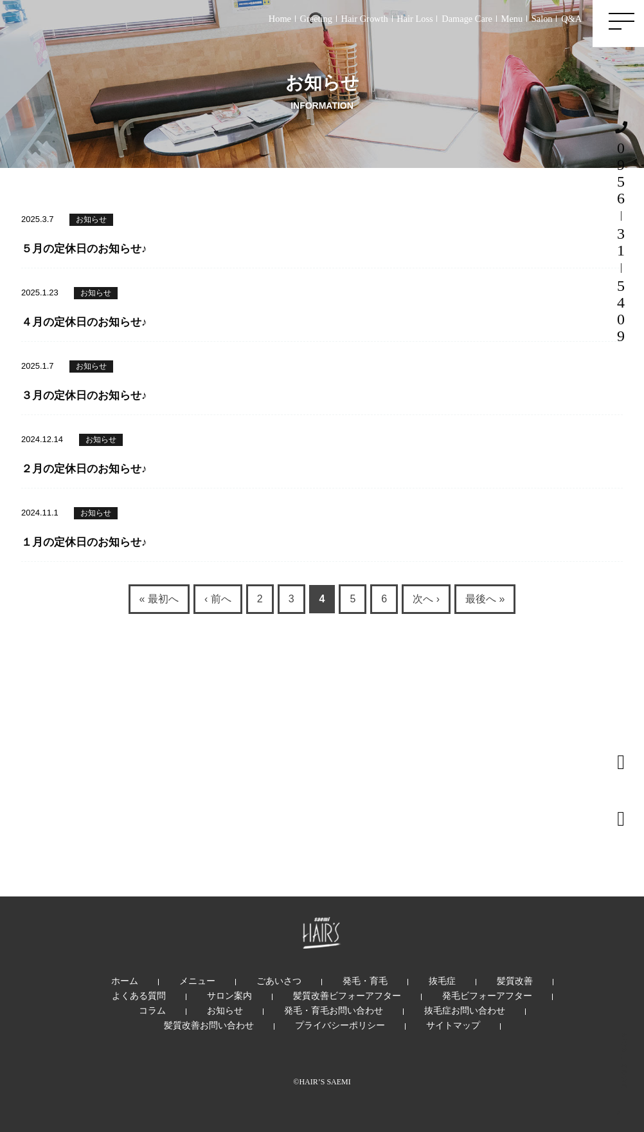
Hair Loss (415, 19)
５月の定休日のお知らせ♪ (84, 249)
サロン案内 (229, 995)
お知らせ (91, 219)
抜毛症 (442, 981)
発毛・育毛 (365, 981)
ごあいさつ (278, 981)
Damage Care (467, 19)
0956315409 (621, 232)
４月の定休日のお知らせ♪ (84, 322)
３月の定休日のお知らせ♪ (84, 395)
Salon (542, 19)
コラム (152, 1010)
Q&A (571, 19)
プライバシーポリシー (340, 1025)
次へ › (426, 598)
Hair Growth (364, 19)
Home (280, 19)
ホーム (124, 981)
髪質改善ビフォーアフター (347, 995)
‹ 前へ (217, 598)
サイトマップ (453, 1025)
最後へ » (485, 598)
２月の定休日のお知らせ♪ (84, 469)
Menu (512, 19)
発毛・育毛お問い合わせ (333, 1010)
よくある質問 (139, 995)
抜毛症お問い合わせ (464, 1010)
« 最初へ (159, 598)
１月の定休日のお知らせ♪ (84, 542)
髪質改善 (515, 981)
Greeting (316, 19)
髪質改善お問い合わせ (209, 1025)
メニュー (197, 981)
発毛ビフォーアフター (487, 995)
